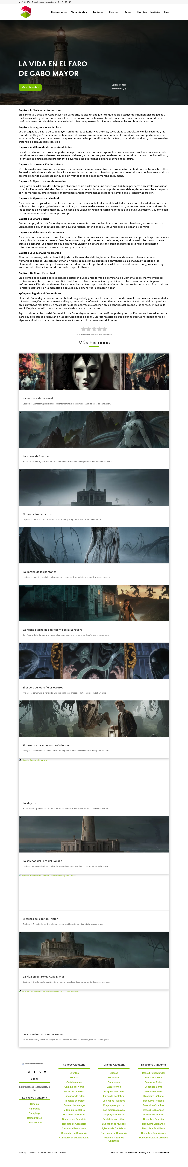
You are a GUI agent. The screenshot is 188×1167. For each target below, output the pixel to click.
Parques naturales (114, 1091)
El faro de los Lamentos (37, 514)
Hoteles (34, 1124)
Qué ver (114, 12)
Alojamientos (79, 12)
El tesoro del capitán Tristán (40, 918)
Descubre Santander (153, 1073)
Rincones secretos (74, 1100)
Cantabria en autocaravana (74, 1137)
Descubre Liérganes (153, 1124)
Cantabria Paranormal (74, 1128)
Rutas (128, 12)
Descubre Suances (153, 1110)
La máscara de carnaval (38, 398)
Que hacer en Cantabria (114, 1133)
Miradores (113, 1077)
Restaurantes (59, 12)
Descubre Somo (153, 1087)
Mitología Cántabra (74, 1110)
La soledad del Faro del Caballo (42, 861)
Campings (34, 1133)
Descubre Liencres (153, 1114)
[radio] (83, 329)
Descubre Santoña (153, 1119)
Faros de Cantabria (113, 1096)
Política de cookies (38, 1154)
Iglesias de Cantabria (114, 1128)
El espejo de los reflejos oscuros (43, 687)
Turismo (98, 12)
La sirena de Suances (36, 456)
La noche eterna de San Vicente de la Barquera (52, 629)
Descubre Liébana (153, 1096)
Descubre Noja (153, 1077)
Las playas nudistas (114, 1114)
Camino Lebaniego (74, 1105)
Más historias (30, 87)
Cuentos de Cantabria (74, 1119)
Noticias (155, 12)
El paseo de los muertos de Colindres (46, 745)
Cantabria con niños (113, 1119)
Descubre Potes (153, 1082)
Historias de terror (74, 1091)
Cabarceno (114, 1082)
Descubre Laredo (153, 1091)
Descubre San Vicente (153, 1133)
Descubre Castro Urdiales (153, 1137)
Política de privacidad (57, 1154)
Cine (166, 12)
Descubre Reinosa (153, 1100)
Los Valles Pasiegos (114, 1100)
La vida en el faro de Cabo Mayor (43, 976)
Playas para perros (113, 1105)
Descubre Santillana (153, 1128)
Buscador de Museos (114, 1124)
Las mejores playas (114, 1110)
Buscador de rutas (74, 1096)
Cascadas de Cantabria (74, 1133)
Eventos (142, 12)
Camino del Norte (74, 1087)
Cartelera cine (74, 1082)
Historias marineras (74, 1114)
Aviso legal (23, 1154)
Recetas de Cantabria (74, 1124)
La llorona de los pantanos (39, 572)
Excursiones (114, 1087)
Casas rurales (34, 1142)
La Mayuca (29, 803)
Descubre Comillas (153, 1105)
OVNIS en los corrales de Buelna (43, 1034)
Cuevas (114, 1073)
